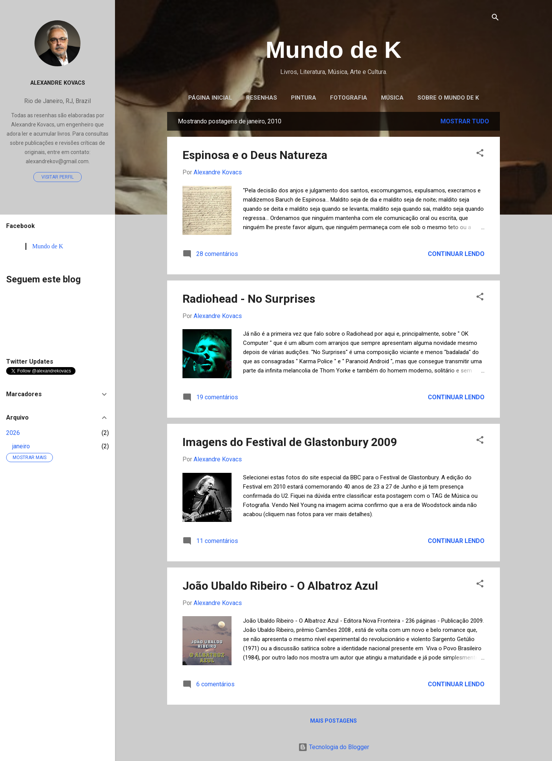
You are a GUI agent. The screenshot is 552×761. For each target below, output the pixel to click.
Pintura (303, 97)
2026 (13, 432)
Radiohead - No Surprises (248, 298)
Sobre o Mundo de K (448, 97)
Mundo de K (334, 49)
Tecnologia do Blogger (333, 747)
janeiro (21, 446)
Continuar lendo (456, 253)
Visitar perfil (57, 177)
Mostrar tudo (464, 121)
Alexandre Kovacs (57, 83)
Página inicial (210, 97)
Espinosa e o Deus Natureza (254, 155)
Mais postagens (333, 721)
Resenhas (261, 97)
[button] (480, 153)
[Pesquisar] (495, 17)
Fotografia (348, 97)
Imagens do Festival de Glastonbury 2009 (289, 442)
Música (392, 97)
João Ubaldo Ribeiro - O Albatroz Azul (280, 585)
